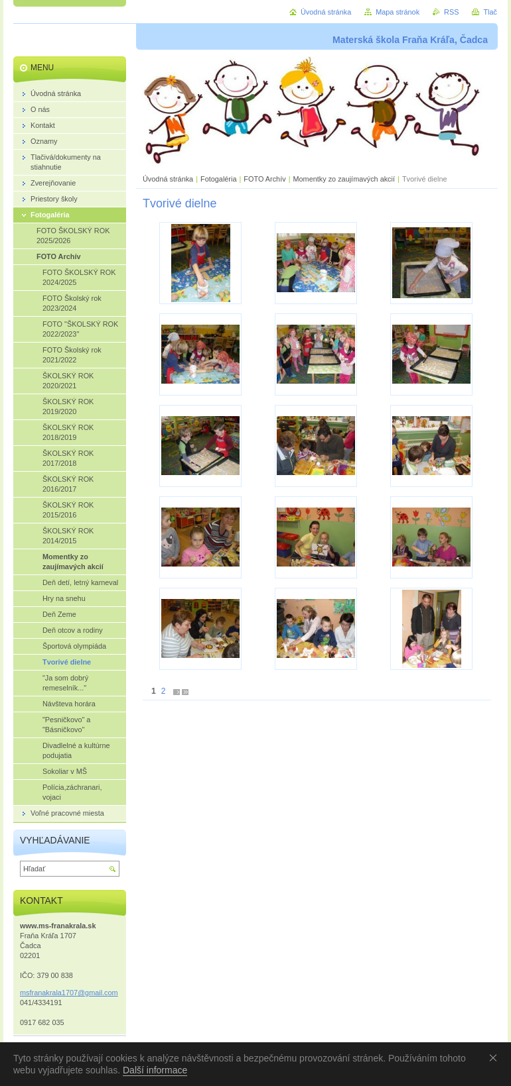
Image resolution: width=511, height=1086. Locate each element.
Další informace (155, 1070)
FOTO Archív (265, 179)
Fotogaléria (218, 179)
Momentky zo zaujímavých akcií (344, 179)
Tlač (490, 12)
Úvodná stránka (168, 179)
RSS (451, 12)
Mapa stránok (397, 12)
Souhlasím (495, 1057)
